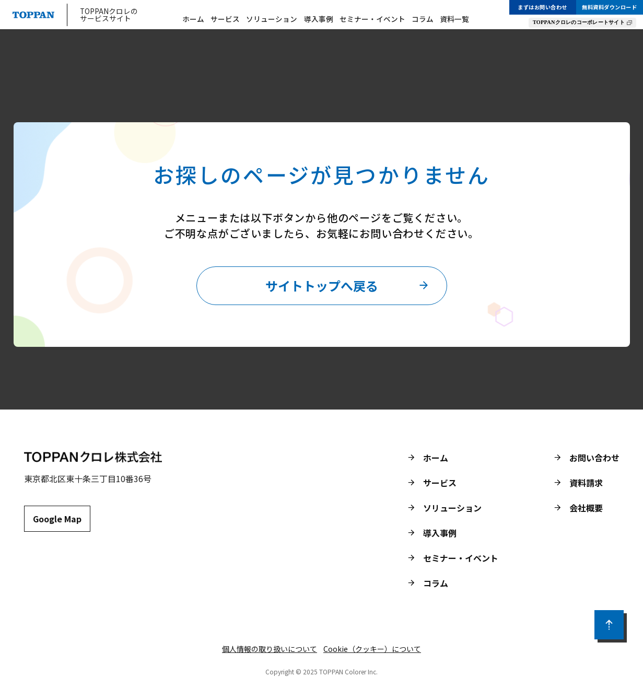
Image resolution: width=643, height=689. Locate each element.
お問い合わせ (594, 457)
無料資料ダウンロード (609, 7)
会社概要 (586, 507)
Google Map (57, 518)
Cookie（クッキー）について (372, 649)
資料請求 (586, 482)
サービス (225, 19)
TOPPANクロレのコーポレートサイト (579, 22)
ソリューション (271, 19)
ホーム (193, 19)
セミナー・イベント (372, 19)
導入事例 (318, 19)
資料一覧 (454, 19)
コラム (423, 19)
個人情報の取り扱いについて (269, 649)
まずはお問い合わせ (542, 7)
